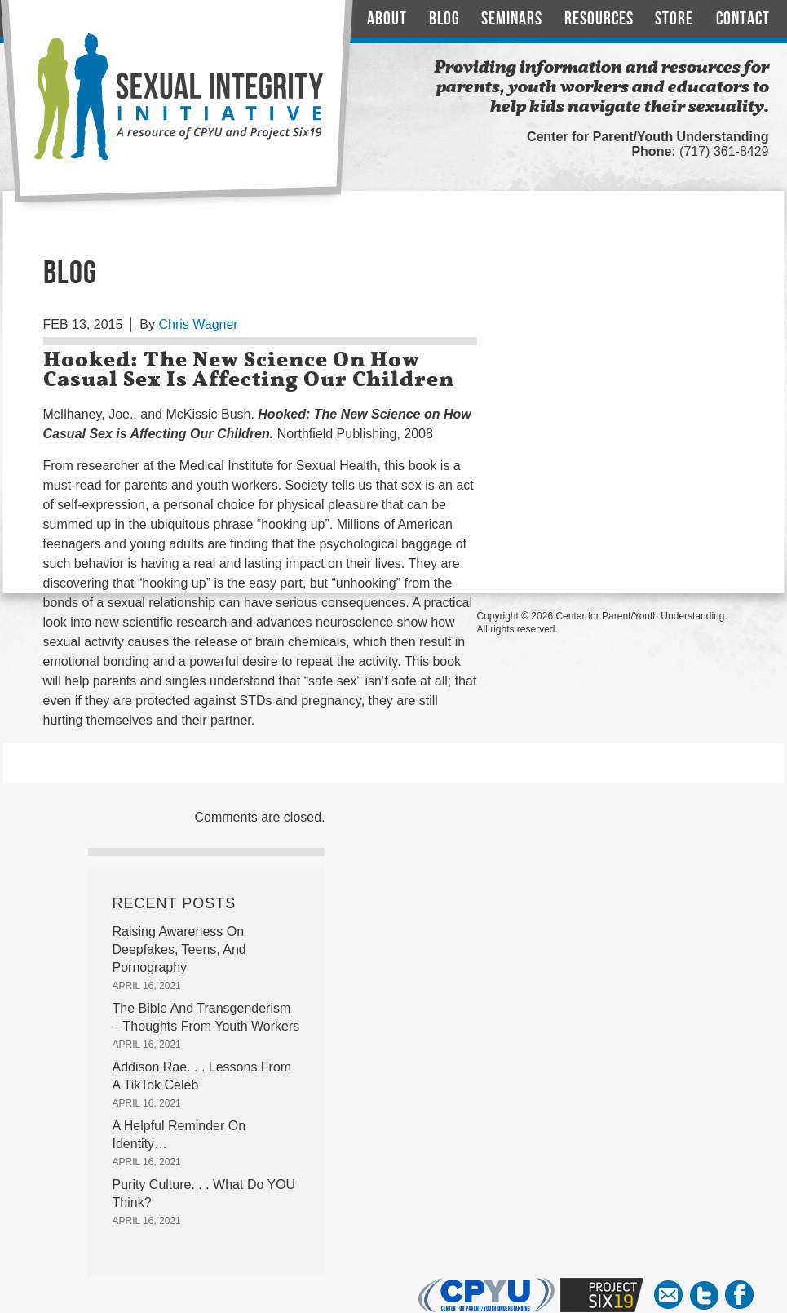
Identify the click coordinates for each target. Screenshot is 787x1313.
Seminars (511, 19)
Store (674, 19)
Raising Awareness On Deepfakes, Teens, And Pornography (179, 949)
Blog (444, 19)
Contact (743, 19)
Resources (599, 19)
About (387, 19)
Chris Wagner (197, 324)
